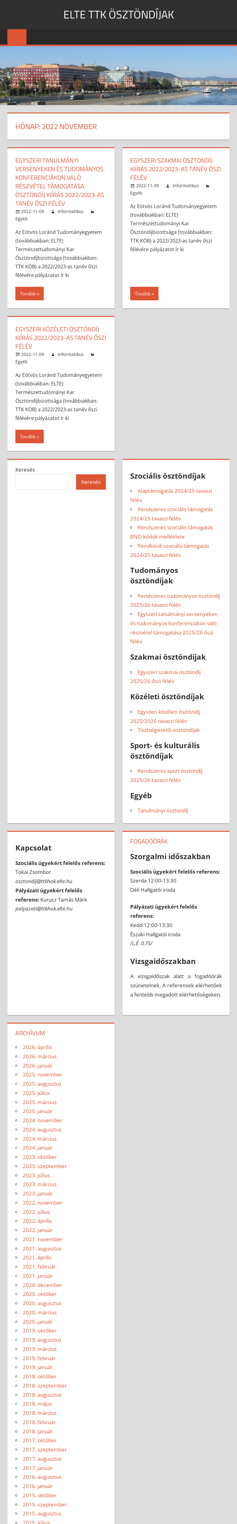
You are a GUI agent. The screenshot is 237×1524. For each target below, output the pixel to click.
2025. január (38, 1111)
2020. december (42, 1285)
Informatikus (71, 211)
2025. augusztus (42, 1083)
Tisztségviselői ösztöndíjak (169, 729)
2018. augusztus (42, 1394)
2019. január (38, 1367)
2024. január (38, 1147)
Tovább (28, 293)
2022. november (42, 1202)
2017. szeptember (45, 1449)
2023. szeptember (45, 1166)
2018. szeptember (45, 1385)
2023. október (40, 1156)
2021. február (39, 1266)
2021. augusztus (42, 1248)
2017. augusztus (42, 1458)
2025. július (36, 1092)
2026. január (38, 1065)
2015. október (40, 1495)
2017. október (40, 1440)
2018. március (40, 1412)
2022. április (37, 1220)
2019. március (40, 1348)
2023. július (36, 1175)
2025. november (42, 1074)
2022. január (38, 1230)
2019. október (40, 1330)
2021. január (38, 1275)
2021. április (37, 1257)
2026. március (40, 1056)
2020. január (38, 1321)
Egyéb (21, 219)
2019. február (39, 1358)
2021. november (42, 1239)
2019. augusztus (42, 1339)
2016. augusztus (42, 1476)
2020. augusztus (42, 1303)
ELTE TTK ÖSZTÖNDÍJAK (118, 14)
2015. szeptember (45, 1504)
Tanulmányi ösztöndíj (163, 810)
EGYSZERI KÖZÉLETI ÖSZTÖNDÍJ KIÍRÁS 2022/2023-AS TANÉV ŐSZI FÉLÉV (60, 337)
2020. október (40, 1293)
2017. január (38, 1467)
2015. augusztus (42, 1513)
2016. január (38, 1486)
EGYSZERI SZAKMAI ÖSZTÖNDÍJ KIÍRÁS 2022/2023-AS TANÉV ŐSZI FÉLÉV (175, 169)
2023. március (40, 1184)
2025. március (40, 1102)
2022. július (36, 1211)
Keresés (25, 469)
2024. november (42, 1120)
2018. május (37, 1403)
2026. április (37, 1047)
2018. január (38, 1431)
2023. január (38, 1193)
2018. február (39, 1422)
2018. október (40, 1376)
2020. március (40, 1312)
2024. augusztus (42, 1129)
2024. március (40, 1138)
